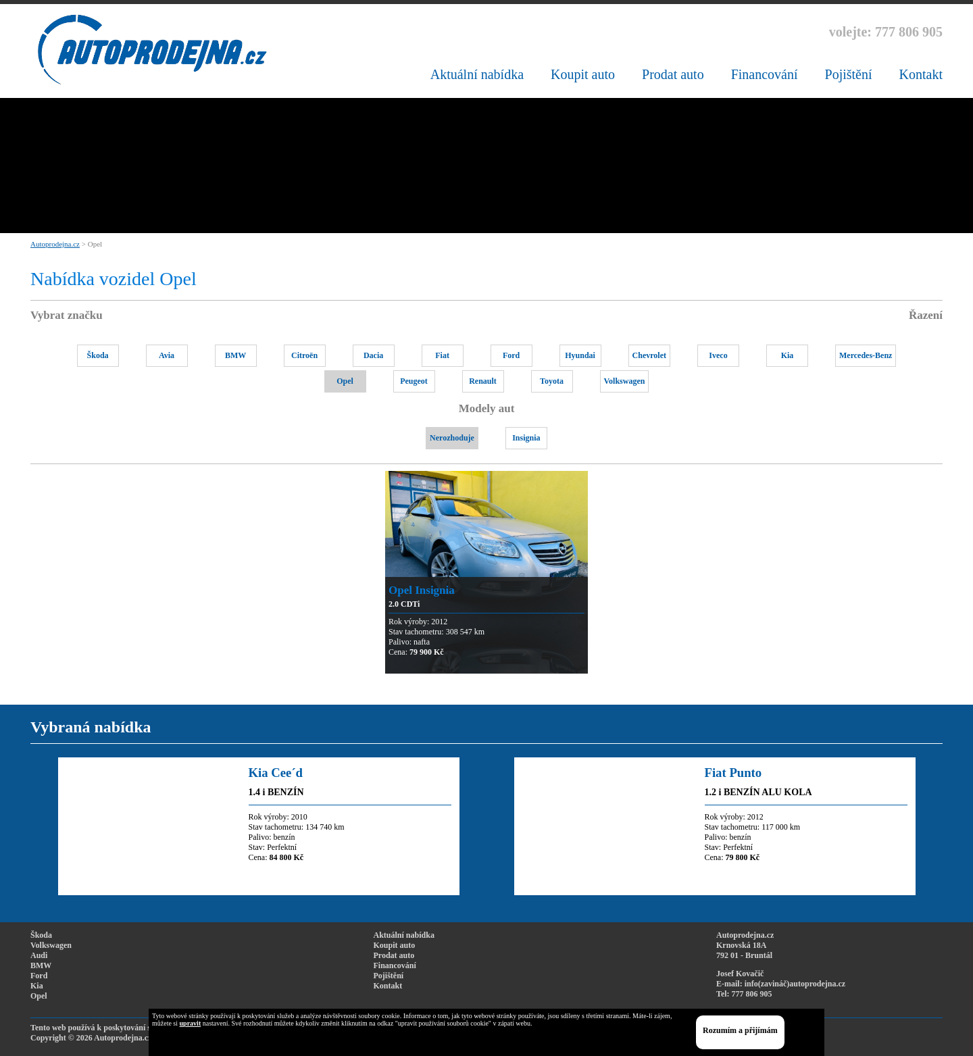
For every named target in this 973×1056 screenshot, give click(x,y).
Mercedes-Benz (865, 355)
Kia (787, 355)
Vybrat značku (66, 315)
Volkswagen (624, 381)
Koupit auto (583, 74)
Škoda (98, 355)
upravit (190, 1023)
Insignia (526, 438)
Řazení (926, 315)
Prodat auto (673, 74)
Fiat (442, 355)
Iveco (718, 355)
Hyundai (580, 355)
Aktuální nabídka (477, 74)
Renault (483, 381)
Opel (344, 381)
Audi (38, 955)
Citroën (304, 355)
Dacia (373, 355)
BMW (235, 355)
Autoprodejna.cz (55, 244)
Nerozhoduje (452, 438)
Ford (511, 355)
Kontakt (921, 74)
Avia (166, 355)
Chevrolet (649, 355)
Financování (764, 74)
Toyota (552, 381)
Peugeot (414, 381)
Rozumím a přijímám (740, 1030)
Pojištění (848, 74)
